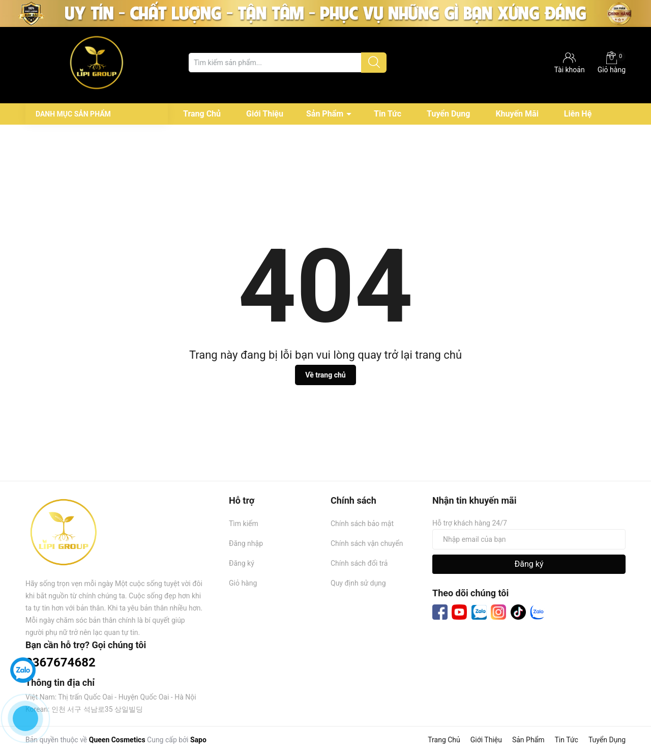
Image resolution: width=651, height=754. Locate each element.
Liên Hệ (577, 114)
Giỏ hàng (612, 62)
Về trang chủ (325, 375)
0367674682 (60, 662)
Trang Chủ (202, 114)
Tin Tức (387, 114)
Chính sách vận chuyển (367, 543)
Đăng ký (241, 563)
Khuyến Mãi (516, 114)
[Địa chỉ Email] (529, 539)
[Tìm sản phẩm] (287, 62)
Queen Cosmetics (117, 740)
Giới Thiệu (264, 114)
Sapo (198, 740)
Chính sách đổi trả (359, 563)
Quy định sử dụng (358, 583)
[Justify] (374, 62)
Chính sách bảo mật (362, 523)
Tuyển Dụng (448, 114)
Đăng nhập (246, 543)
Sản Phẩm (324, 114)
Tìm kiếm (243, 523)
